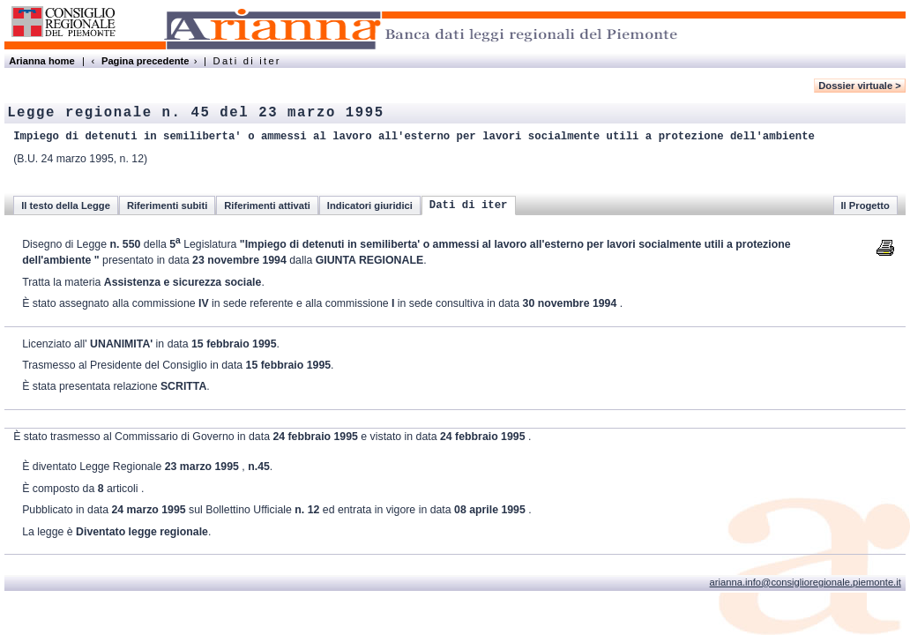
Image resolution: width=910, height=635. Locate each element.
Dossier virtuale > (859, 85)
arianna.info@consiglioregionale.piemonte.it (805, 582)
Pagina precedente (145, 61)
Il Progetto (865, 205)
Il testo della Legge (65, 205)
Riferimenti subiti (167, 205)
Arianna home (42, 61)
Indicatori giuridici (370, 205)
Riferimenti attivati (267, 205)
